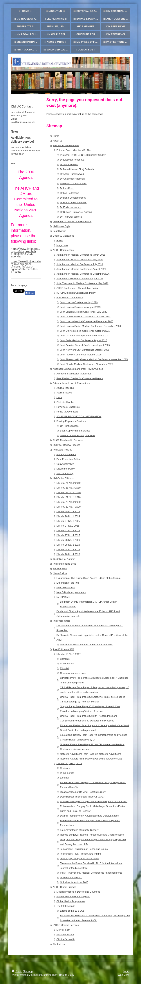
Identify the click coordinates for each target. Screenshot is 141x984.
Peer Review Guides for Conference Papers (79, 378)
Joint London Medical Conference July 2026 (79, 264)
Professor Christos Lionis (73, 183)
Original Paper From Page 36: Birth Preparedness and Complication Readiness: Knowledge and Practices (89, 718)
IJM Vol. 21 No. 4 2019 (68, 492)
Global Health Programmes (70, 901)
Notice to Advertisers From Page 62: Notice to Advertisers (90, 754)
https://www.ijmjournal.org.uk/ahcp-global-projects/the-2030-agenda (25, 252)
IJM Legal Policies (62, 449)
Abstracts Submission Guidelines (73, 373)
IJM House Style (61, 226)
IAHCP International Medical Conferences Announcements (91, 872)
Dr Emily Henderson (70, 207)
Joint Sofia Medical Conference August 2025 (83, 340)
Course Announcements (73, 673)
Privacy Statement (66, 454)
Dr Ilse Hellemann (69, 193)
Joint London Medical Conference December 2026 (83, 273)
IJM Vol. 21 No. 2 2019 (68, 483)
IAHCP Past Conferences (69, 297)
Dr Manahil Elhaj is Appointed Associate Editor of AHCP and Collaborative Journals (88, 613)
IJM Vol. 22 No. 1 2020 (68, 497)
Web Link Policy (64, 473)
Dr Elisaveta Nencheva (72, 159)
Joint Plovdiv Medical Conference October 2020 (85, 316)
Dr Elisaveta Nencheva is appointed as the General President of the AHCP (92, 637)
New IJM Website (65, 587)
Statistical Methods (66, 402)
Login (126, 971)
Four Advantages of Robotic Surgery (79, 830)
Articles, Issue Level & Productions (71, 383)
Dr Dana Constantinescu (73, 197)
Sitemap (27, 971)
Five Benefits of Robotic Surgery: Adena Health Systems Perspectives (90, 823)
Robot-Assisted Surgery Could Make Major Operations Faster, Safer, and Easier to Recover (93, 808)
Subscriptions (60, 568)
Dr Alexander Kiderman (72, 178)
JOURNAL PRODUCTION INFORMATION (78, 416)
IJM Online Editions (63, 478)
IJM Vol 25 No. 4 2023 (68, 511)
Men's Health (63, 929)
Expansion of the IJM (67, 582)
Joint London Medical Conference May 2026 (79, 259)
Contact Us (59, 944)
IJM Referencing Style (64, 563)
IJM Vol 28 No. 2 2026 (68, 544)
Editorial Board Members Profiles (73, 150)
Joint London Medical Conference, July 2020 (83, 311)
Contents (65, 658)
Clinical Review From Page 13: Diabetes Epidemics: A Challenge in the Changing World (94, 680)
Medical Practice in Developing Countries (78, 891)
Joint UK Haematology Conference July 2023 (84, 335)
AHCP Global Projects (64, 887)
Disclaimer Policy (65, 468)
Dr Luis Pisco (67, 188)
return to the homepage (90, 114)
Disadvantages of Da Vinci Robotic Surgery (83, 792)
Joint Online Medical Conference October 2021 (85, 330)
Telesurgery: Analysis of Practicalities (79, 858)
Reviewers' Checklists (67, 407)
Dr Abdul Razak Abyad (72, 174)
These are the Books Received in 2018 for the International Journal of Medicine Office (91, 865)
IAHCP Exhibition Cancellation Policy (75, 292)
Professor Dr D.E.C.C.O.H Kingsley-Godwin (83, 155)
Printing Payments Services (71, 421)
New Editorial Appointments (71, 592)
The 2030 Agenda (65, 906)
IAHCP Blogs (63, 597)
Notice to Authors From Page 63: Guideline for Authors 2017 (92, 758)
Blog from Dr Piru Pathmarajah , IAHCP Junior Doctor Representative (88, 604)
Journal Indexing (65, 388)
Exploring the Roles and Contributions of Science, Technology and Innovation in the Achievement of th (95, 918)
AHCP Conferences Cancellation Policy (77, 288)
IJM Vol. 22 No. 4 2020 (68, 506)
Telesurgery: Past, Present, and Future (80, 853)
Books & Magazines (63, 235)
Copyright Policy (65, 464)
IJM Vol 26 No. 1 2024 (68, 516)
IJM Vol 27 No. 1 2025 (68, 521)
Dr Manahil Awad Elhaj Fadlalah (77, 169)
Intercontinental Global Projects (73, 896)
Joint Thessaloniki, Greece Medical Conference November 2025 (94, 359)
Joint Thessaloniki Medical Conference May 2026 (82, 283)
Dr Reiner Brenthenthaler (73, 202)
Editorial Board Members (66, 145)
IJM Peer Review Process (66, 445)
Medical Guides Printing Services (77, 435)
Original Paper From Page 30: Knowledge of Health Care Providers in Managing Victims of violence (90, 708)
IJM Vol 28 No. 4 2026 (68, 554)
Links (59, 397)
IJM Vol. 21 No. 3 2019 (68, 487)
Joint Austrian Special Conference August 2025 (85, 345)
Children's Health (65, 939)
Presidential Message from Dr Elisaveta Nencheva (86, 644)
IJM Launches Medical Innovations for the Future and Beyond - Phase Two (89, 628)
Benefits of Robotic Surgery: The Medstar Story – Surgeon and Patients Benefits (93, 785)
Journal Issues (64, 392)
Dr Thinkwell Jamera (71, 216)
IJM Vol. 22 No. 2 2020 (68, 502)
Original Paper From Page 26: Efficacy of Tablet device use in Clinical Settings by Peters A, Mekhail (92, 699)
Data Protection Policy (68, 459)
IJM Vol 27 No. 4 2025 (68, 535)
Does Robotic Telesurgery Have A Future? (82, 796)
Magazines (62, 245)
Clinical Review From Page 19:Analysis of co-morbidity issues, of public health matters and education (94, 689)
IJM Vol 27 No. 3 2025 (68, 530)
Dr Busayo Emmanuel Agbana (76, 212)
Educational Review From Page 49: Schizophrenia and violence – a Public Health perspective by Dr (94, 737)
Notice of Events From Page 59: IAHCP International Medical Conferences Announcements (92, 747)
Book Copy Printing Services (75, 430)
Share (29, 293)
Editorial (64, 668)
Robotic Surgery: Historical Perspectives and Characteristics (92, 834)
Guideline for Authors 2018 (74, 882)
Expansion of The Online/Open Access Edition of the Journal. (88, 578)
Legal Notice (59, 231)
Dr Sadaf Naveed (69, 164)
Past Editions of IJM (63, 649)
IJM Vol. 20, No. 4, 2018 (69, 763)
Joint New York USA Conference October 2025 (84, 349)
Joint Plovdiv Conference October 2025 (81, 354)
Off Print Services (69, 426)
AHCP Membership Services (68, 440)
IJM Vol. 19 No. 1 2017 (68, 654)
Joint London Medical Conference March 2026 (80, 254)
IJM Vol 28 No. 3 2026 (68, 549)
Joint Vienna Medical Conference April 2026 (79, 278)
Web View (123, 974)
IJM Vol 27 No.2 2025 (67, 525)
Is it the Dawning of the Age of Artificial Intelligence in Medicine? (93, 801)
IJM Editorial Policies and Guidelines (72, 221)
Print (17, 971)
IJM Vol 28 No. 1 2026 (68, 540)
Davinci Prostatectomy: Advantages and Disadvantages (89, 815)
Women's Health (65, 934)
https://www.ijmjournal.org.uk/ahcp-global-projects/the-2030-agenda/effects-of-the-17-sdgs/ (26, 266)
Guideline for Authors (64, 559)
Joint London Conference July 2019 (79, 302)
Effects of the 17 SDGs (72, 910)
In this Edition (67, 663)
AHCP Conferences (63, 250)
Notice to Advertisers (67, 411)
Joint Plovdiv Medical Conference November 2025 (86, 364)
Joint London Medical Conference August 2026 (81, 269)
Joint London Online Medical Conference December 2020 (90, 326)
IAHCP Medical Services (66, 925)
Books (59, 240)
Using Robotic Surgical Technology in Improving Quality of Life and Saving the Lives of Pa (93, 842)
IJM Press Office (61, 620)
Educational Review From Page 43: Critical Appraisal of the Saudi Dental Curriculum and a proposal (94, 728)
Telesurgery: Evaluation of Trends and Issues (84, 849)
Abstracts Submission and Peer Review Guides (78, 368)
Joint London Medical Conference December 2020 (86, 321)
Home (56, 136)
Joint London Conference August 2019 (80, 307)
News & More (60, 573)
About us (57, 140)
